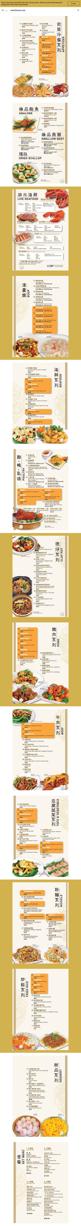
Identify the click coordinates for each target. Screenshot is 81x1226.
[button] (2, 10)
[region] (40, 3)
